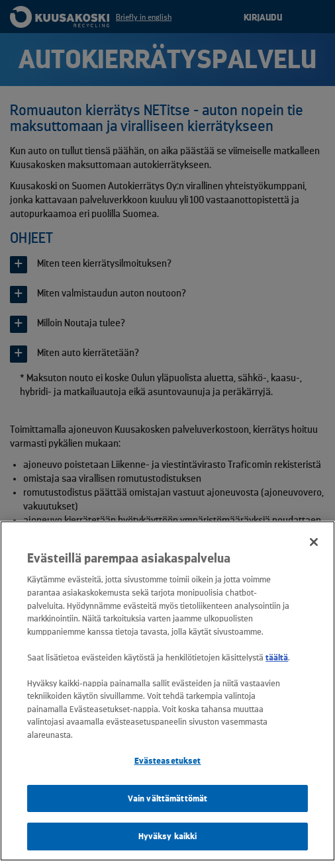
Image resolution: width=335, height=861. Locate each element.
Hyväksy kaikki (167, 836)
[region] (167, 691)
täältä (276, 657)
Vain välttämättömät (167, 798)
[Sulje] (313, 542)
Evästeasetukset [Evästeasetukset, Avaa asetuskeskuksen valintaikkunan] (167, 760)
